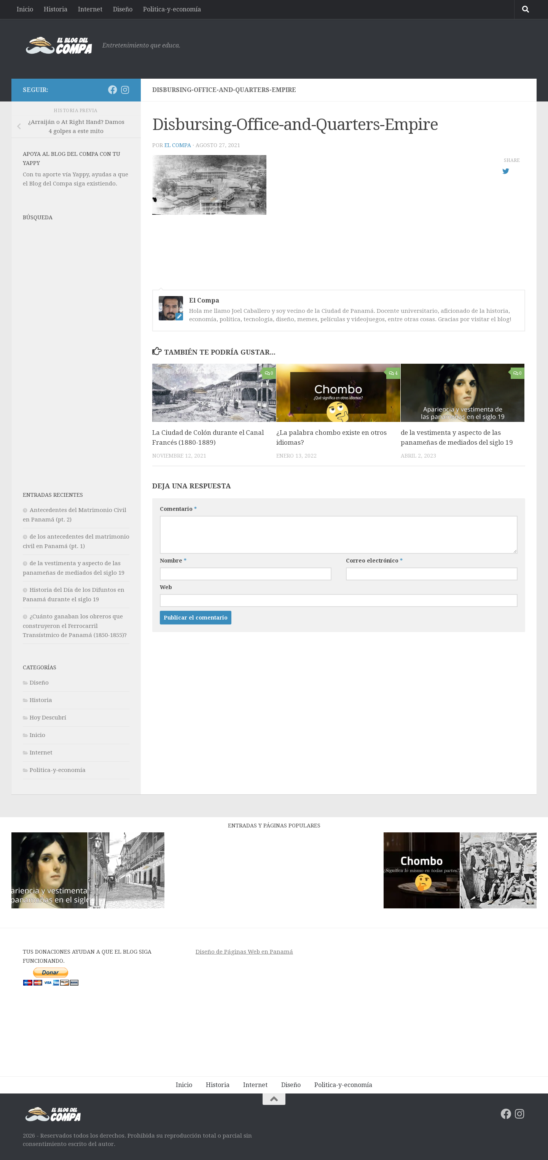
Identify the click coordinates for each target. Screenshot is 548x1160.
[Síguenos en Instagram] (124, 89)
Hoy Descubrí (48, 717)
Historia (55, 9)
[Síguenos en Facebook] (112, 89)
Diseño (122, 9)
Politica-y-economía (172, 9)
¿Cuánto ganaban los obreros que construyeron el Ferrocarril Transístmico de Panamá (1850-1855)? (75, 626)
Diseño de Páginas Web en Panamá (244, 951)
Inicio (25, 9)
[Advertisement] (386, 47)
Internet (90, 9)
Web (166, 587)
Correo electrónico (374, 561)
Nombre (173, 561)
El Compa (177, 145)
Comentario (178, 509)
